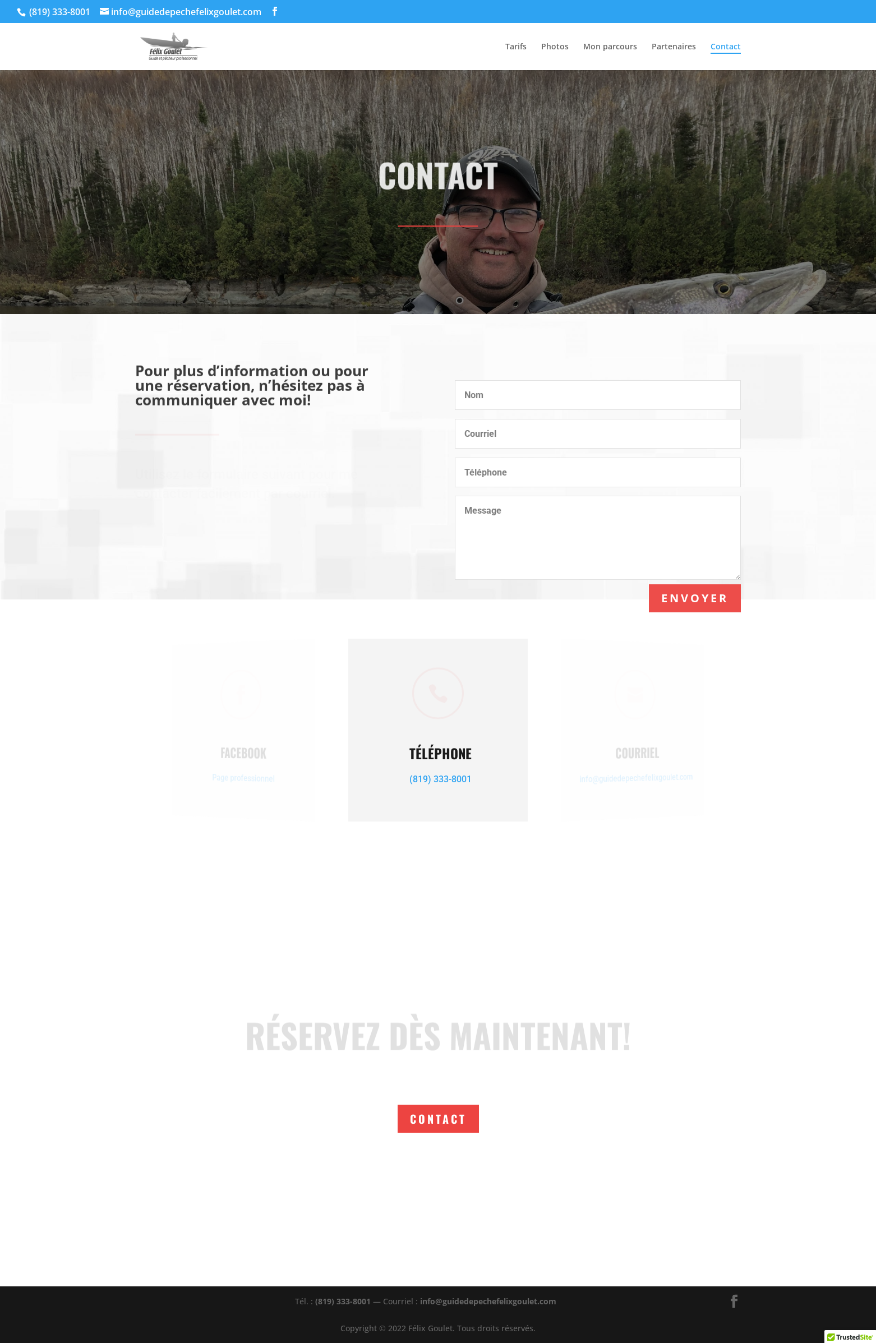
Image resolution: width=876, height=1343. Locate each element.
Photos (555, 47)
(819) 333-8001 (343, 1301)
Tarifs (516, 47)
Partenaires (674, 47)
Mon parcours (610, 47)
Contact (726, 47)
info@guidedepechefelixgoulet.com (488, 1301)
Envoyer (695, 598)
